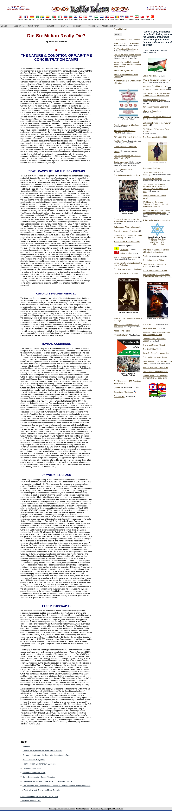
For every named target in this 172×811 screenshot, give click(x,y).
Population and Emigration (34, 759)
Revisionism (77, 26)
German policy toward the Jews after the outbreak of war (46, 755)
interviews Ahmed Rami (127, 175)
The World (50, 26)
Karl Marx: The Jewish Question (127, 137)
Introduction (25, 746)
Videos (117, 152)
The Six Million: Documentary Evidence (39, 764)
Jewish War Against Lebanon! (155, 107)
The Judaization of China (153, 260)
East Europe (162, 239)
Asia (162, 240)
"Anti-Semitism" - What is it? (125, 147)
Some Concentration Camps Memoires (39, 777)
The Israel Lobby (150, 324)
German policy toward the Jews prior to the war (42, 751)
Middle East (154, 242)
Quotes (117, 387)
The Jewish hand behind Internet (127, 55)
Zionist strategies (121, 162)
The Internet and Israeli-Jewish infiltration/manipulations (156, 251)
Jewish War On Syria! (152, 168)
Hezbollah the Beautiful (152, 178)
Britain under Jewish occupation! (156, 220)
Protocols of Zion (121, 335)
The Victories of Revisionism (126, 49)
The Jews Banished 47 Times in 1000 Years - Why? (127, 157)
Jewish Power (33, 26)
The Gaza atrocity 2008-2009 (155, 137)
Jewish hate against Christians (126, 125)
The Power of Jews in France (155, 270)
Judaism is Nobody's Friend (154, 99)
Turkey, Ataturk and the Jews (126, 273)
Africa (163, 242)
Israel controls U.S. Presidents (126, 43)
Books (145, 256)
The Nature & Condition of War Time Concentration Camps (47, 781)
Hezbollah (124, 250)
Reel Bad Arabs (120, 141)
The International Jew (123, 169)
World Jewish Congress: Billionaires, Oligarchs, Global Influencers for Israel (155, 204)
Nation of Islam (126, 253)
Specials (91, 26)
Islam (63, 26)
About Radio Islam (109, 26)
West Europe (152, 239)
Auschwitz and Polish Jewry (34, 773)
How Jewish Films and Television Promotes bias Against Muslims (157, 94)
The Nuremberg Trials (32, 768)
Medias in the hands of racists (155, 372)
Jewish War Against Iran (124, 70)
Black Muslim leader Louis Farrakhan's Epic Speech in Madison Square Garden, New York (155, 188)
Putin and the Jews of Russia (155, 357)
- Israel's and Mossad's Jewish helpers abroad (156, 333)
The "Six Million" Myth (152, 349)
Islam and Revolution (151, 111)
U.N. (154, 244)
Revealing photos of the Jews (126, 231)
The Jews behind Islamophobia (127, 39)
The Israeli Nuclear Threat (154, 345)
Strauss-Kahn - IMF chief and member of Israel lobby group (155, 377)
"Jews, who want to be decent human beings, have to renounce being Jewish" (127, 64)
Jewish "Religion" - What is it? (155, 367)
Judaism (17, 26)
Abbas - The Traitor (122, 331)
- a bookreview (156, 353)
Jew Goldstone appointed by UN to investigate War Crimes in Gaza (157, 275)
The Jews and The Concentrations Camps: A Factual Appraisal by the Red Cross (56, 786)
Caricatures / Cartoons (123, 392)
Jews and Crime (149, 328)
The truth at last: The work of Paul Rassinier (42, 790)
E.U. (162, 244)
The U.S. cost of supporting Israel (128, 269)
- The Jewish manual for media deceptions (157, 118)
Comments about (39, 797)
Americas (154, 240)
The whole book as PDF (30, 801)
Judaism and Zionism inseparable (128, 227)
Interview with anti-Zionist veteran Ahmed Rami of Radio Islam (157, 211)
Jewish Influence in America (125, 257)
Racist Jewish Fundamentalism (127, 241)
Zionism (4, 26)
